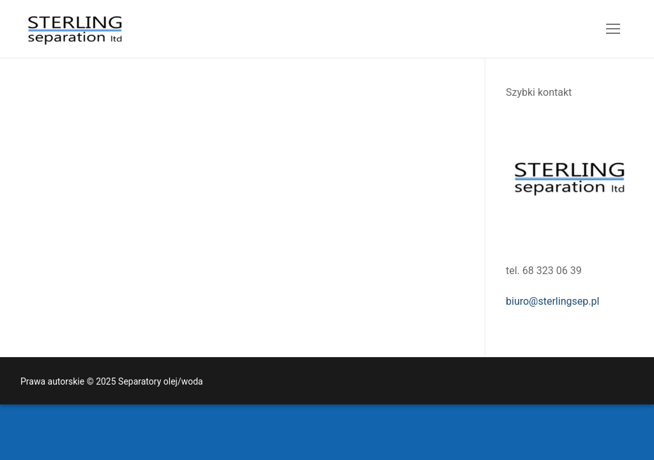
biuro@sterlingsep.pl (552, 301)
